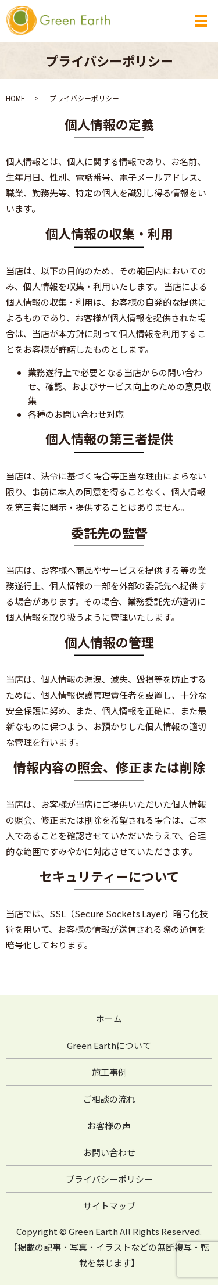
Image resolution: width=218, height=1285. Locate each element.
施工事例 (109, 1072)
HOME (15, 98)
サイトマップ (109, 1206)
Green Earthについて (109, 1045)
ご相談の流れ (109, 1099)
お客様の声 (109, 1125)
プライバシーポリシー (109, 1179)
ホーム (109, 1018)
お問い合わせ (109, 1152)
